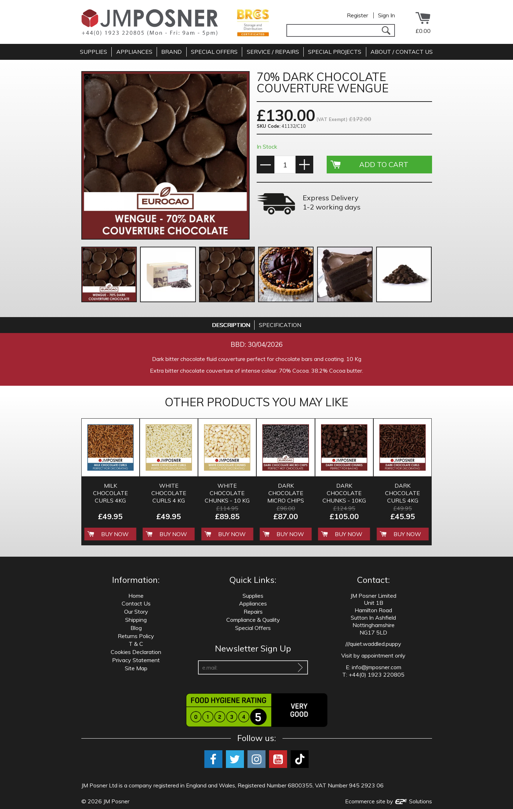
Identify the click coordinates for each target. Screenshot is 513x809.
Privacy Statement (136, 660)
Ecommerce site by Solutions (388, 801)
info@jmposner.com (376, 667)
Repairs (253, 611)
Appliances (253, 603)
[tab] (231, 325)
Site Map (136, 668)
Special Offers (253, 627)
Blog (136, 627)
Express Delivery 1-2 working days (332, 202)
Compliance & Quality (253, 619)
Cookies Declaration (136, 651)
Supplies (253, 595)
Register (357, 15)
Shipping (136, 619)
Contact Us (136, 603)
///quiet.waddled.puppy (373, 643)
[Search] (386, 30)
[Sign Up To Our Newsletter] (300, 667)
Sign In (386, 15)
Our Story (136, 611)
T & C (136, 643)
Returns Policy (136, 635)
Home (136, 595)
